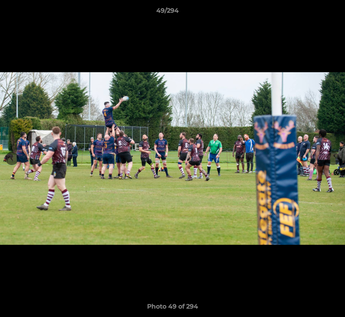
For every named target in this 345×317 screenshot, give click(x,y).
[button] (308, 13)
